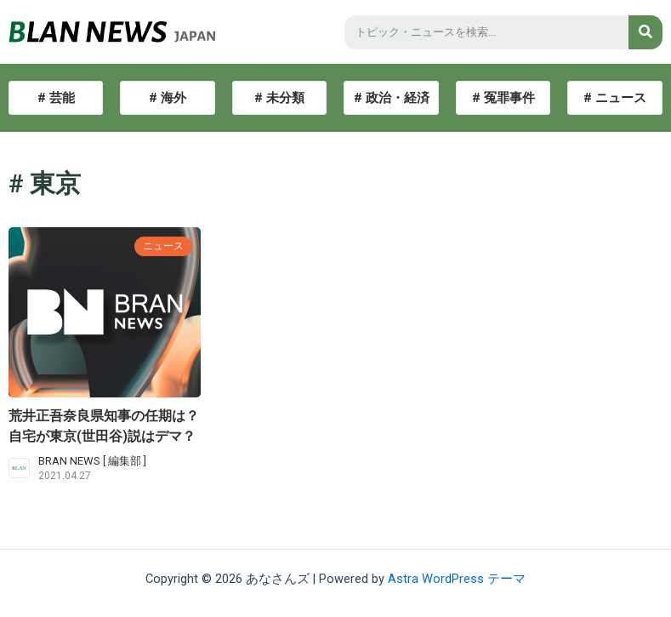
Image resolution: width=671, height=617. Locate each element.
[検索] (645, 32)
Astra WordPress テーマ (457, 578)
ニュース (161, 245)
